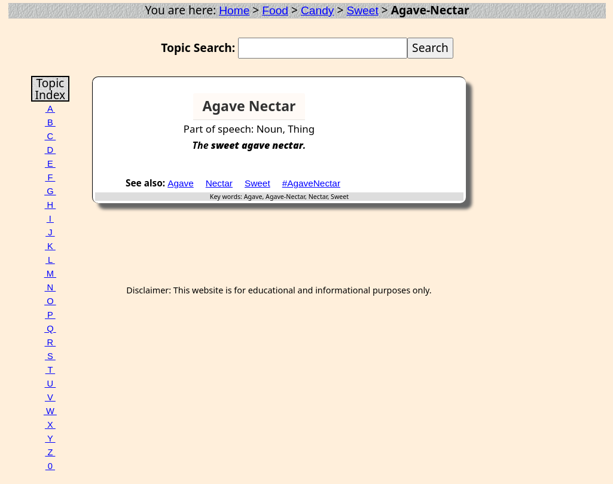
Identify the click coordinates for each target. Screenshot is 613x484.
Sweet (362, 10)
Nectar (219, 183)
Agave (180, 183)
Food (275, 10)
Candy (317, 10)
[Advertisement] (417, 111)
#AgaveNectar (311, 183)
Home (234, 10)
